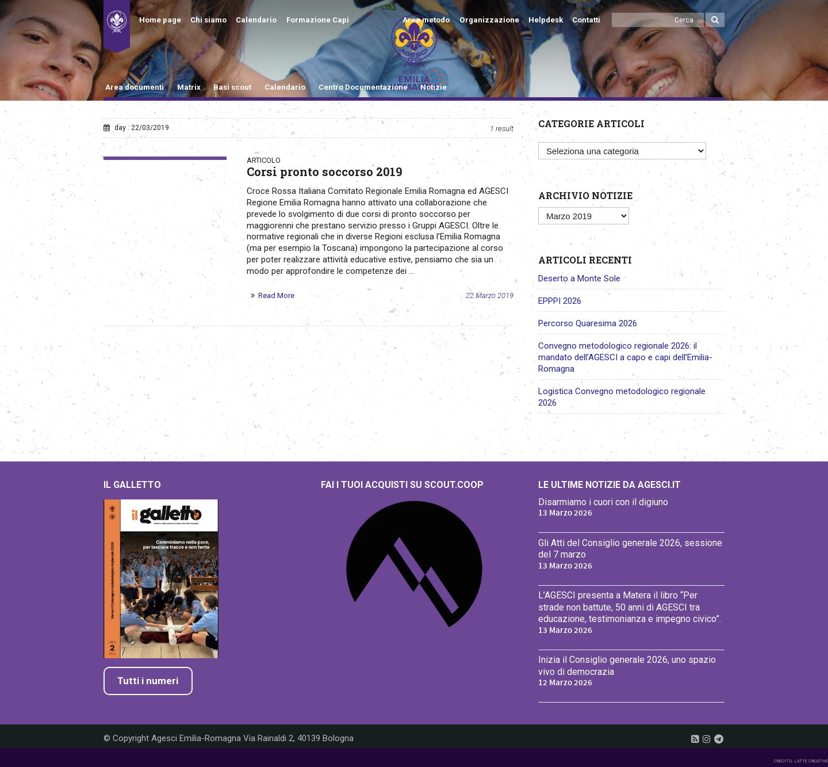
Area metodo (426, 20)
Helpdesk (545, 20)
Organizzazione (489, 20)
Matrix (189, 87)
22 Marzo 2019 (489, 295)
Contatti (586, 20)
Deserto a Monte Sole (579, 278)
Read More (276, 295)
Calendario (256, 20)
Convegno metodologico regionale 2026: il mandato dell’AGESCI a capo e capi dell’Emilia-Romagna (625, 357)
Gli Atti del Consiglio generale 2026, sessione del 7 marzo (630, 548)
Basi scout (232, 87)
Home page (160, 20)
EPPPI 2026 (559, 301)
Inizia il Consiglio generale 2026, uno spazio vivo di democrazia (627, 665)
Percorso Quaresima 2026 (587, 323)
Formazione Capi (317, 20)
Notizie (433, 87)
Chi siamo (208, 20)
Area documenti (134, 87)
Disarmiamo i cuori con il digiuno (603, 502)
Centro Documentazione (363, 87)
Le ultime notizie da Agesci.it (609, 484)
